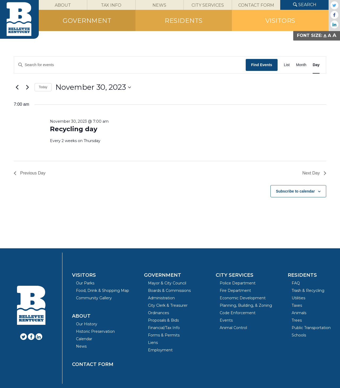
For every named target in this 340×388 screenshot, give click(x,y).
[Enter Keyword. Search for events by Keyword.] (130, 65)
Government (162, 275)
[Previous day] (17, 87)
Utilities (298, 298)
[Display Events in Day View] (316, 65)
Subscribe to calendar (295, 191)
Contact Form (92, 364)
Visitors (84, 275)
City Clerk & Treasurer (168, 305)
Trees (297, 320)
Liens (153, 342)
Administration (161, 298)
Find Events (261, 65)
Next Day (314, 173)
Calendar (84, 338)
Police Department (238, 283)
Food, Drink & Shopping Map (102, 290)
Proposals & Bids (163, 320)
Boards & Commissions (169, 290)
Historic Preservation (95, 331)
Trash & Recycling (308, 290)
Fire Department (235, 290)
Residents (302, 275)
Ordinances (158, 312)
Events (226, 320)
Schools (299, 335)
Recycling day (73, 129)
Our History (86, 324)
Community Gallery (94, 298)
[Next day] (27, 87)
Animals (299, 312)
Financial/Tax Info (164, 327)
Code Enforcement (238, 312)
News (81, 346)
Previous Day (29, 173)
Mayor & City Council (167, 283)
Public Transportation (311, 327)
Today (43, 87)
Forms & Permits (164, 335)
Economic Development (243, 298)
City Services (234, 275)
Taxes (297, 305)
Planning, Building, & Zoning (246, 305)
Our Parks (85, 283)
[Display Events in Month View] (301, 65)
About (81, 316)
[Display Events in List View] (287, 65)
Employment (160, 350)
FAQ (296, 283)
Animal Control (233, 327)
